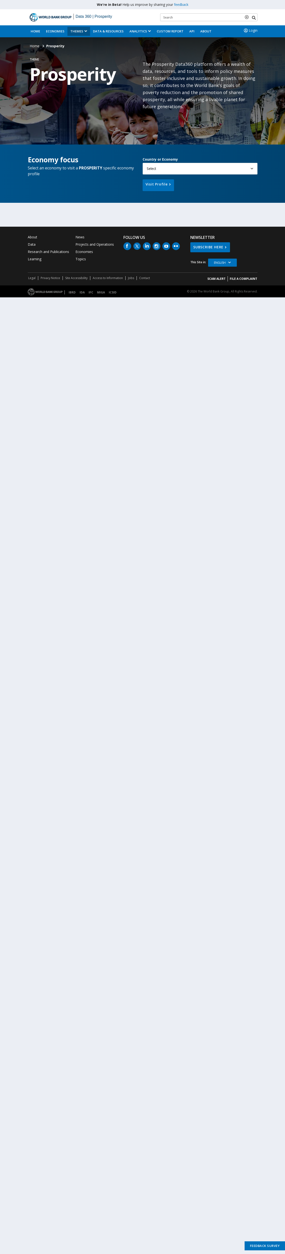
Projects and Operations (94, 244)
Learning (34, 259)
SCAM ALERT (216, 279)
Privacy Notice (50, 278)
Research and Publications (48, 251)
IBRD (72, 292)
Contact (144, 278)
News (79, 237)
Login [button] (250, 30)
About (205, 31)
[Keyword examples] (208, 17)
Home (35, 31)
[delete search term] (247, 17)
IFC (91, 292)
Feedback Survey (265, 1246)
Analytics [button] (138, 31)
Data (32, 244)
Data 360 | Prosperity (94, 16)
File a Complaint (243, 279)
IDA (82, 292)
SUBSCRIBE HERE (208, 247)
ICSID (113, 292)
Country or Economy (160, 159)
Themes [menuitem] (76, 31)
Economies (55, 31)
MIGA (101, 292)
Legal (32, 278)
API (191, 31)
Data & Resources (108, 31)
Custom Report (170, 31)
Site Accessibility (76, 278)
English (220, 263)
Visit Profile (157, 184)
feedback (181, 4)
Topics (80, 259)
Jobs (131, 278)
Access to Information (108, 278)
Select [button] (151, 168)
